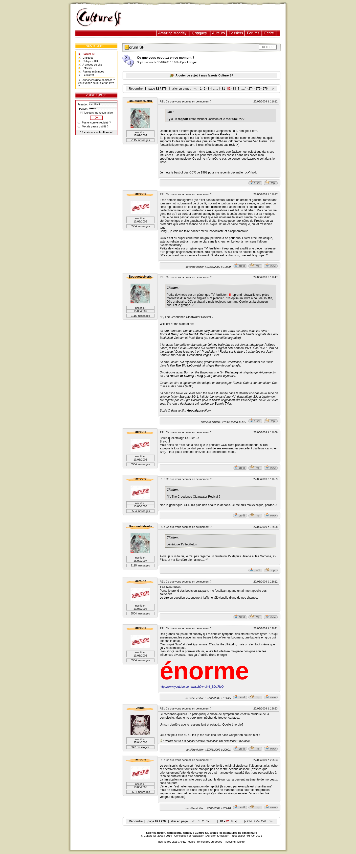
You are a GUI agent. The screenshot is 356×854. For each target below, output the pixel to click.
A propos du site (92, 64)
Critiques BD (90, 61)
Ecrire (269, 33)
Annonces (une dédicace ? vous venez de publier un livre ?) (96, 82)
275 (258, 88)
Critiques (199, 33)
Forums (253, 33)
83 (234, 88)
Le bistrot (88, 74)
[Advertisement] (206, 17)
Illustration (172, 33)
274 (250, 88)
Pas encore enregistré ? (96, 122)
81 (223, 88)
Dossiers (236, 33)
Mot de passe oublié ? (95, 126)
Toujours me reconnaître (96, 112)
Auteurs (218, 33)
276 (265, 88)
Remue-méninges (93, 71)
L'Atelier (87, 68)
